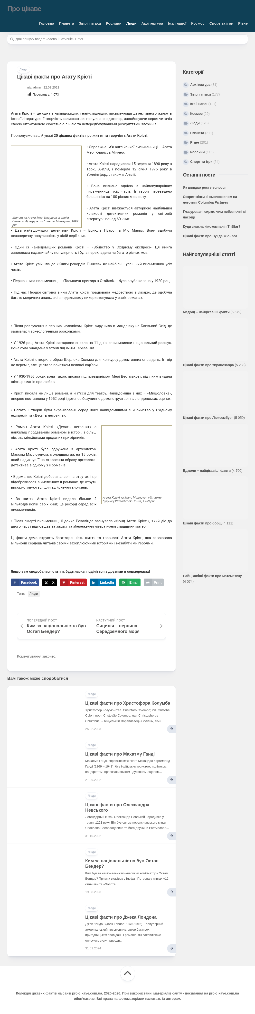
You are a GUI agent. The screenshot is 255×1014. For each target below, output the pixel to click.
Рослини (114, 23)
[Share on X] (49, 582)
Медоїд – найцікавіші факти (206, 312)
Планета (66, 23)
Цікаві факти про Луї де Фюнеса (210, 236)
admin (36, 87)
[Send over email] (130, 582)
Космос (198, 23)
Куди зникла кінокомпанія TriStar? (211, 226)
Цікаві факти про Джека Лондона (121, 917)
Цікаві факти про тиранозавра (208, 365)
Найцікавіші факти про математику (212, 576)
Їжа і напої (177, 23)
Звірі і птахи (90, 23)
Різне (243, 23)
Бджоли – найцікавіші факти (207, 471)
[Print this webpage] (154, 582)
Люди (131, 23)
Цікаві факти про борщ (202, 523)
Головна (46, 23)
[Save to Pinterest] (73, 582)
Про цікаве (24, 8)
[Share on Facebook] (25, 582)
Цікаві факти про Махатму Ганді (120, 754)
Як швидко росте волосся (205, 187)
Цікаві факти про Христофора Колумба (127, 703)
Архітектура (152, 23)
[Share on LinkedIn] (103, 582)
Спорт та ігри (221, 23)
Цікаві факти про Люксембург (208, 418)
